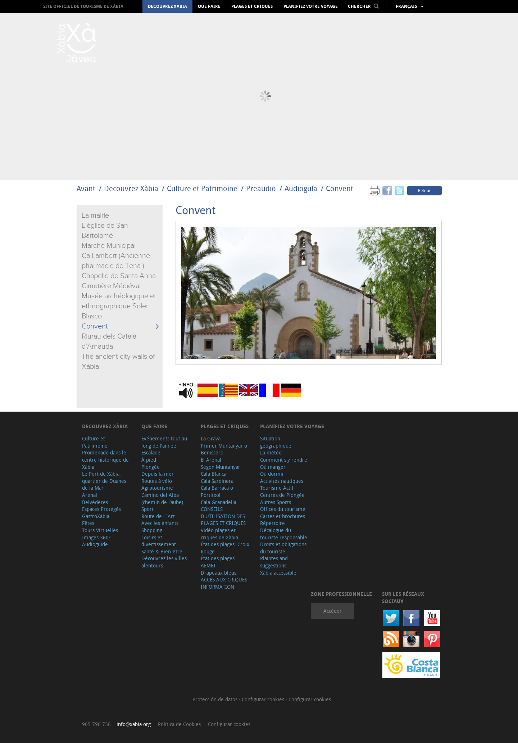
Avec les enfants (159, 523)
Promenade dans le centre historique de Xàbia (105, 459)
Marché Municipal (109, 245)
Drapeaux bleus (218, 572)
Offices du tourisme (282, 509)
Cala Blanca (213, 473)
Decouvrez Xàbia (167, 6)
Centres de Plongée (282, 494)
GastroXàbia (95, 516)
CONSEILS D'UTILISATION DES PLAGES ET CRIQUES (223, 516)
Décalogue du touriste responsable (283, 534)
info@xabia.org (134, 724)
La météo (271, 452)
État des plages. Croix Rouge (225, 548)
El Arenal (211, 459)
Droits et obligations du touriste (283, 548)
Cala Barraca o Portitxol (217, 491)
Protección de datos (215, 699)
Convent (339, 188)
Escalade (150, 452)
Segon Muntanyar (220, 466)
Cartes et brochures (282, 516)
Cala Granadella (218, 502)
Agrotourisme (157, 487)
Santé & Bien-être (161, 551)
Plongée (150, 466)
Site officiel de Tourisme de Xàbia (83, 6)
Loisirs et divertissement (158, 541)
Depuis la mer (157, 473)
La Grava (211, 438)
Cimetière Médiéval (111, 286)
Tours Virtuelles (100, 530)
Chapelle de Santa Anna (119, 276)
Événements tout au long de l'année (164, 442)
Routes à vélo (156, 480)
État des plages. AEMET (218, 562)
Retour (424, 190)
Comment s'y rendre (283, 459)
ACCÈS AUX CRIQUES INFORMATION (224, 583)
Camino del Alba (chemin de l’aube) (162, 498)
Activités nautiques (281, 480)
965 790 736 (96, 724)
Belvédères (95, 502)
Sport (147, 509)
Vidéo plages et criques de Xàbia (219, 534)
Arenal (89, 494)
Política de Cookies (179, 724)
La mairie (95, 215)
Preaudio (261, 188)
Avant (86, 188)
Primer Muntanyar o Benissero (224, 449)
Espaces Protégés (101, 509)
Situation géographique (275, 442)
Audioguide (95, 544)
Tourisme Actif (277, 487)
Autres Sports (275, 502)
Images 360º (96, 537)
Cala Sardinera (217, 480)
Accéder (332, 610)
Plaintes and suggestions (274, 562)
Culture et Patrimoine (202, 188)
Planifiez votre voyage (310, 6)
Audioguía (301, 188)
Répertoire (272, 523)
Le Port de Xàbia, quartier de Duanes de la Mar (104, 480)
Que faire (209, 6)
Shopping (151, 530)
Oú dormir (272, 473)
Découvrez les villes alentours (164, 562)
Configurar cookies (264, 699)
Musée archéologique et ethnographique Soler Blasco (119, 306)
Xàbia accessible (278, 572)
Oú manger (273, 466)
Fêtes (88, 523)
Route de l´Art (158, 516)
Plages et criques (252, 6)
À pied (148, 459)
